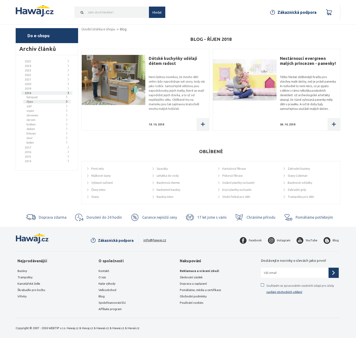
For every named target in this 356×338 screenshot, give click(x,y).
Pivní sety (97, 168)
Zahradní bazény (299, 168)
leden (30, 142)
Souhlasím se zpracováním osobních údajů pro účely (300, 289)
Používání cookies (191, 302)
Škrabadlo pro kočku (31, 289)
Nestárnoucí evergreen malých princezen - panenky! (308, 61)
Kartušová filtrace (234, 168)
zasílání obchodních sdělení (284, 292)
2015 (28, 156)
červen (31, 119)
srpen (30, 110)
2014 (28, 161)
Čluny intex (98, 189)
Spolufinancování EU (112, 302)
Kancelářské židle (28, 283)
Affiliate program (110, 309)
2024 (28, 65)
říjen (30, 101)
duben (31, 128)
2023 (28, 70)
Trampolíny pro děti (301, 196)
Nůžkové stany (101, 175)
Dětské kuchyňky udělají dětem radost (173, 61)
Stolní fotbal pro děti (236, 196)
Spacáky (162, 168)
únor (30, 138)
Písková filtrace (232, 175)
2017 (28, 147)
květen (31, 124)
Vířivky (22, 296)
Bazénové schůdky (300, 182)
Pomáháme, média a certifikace (200, 289)
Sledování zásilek (191, 277)
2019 (28, 88)
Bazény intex (165, 196)
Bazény (22, 270)
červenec (32, 115)
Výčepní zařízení (102, 182)
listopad (32, 97)
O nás (102, 277)
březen (31, 133)
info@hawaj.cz (154, 240)
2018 (28, 93)
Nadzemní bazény (168, 189)
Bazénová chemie (168, 182)
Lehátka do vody (168, 175)
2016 (28, 152)
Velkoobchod (107, 289)
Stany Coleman (297, 175)
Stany (95, 196)
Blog (102, 296)
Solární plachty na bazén (238, 182)
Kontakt (104, 270)
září (29, 106)
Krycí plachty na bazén (237, 189)
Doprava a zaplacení (193, 283)
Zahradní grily (297, 189)
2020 (28, 84)
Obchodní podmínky (193, 296)
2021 (28, 79)
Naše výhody (107, 283)
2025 (28, 61)
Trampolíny (24, 277)
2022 (28, 74)
